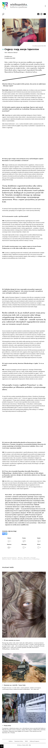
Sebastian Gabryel (7, 559)
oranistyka (33, 557)
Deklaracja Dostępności (34, 741)
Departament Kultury (19, 741)
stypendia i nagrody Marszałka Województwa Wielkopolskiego (25, 559)
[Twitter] (6, 534)
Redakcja (11, 741)
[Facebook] (3, 534)
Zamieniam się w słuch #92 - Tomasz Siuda (14, 685)
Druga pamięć (7, 725)
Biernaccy (20, 557)
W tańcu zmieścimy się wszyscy (12, 640)
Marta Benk (26, 557)
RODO (26, 741)
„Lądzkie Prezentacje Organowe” (10, 557)
